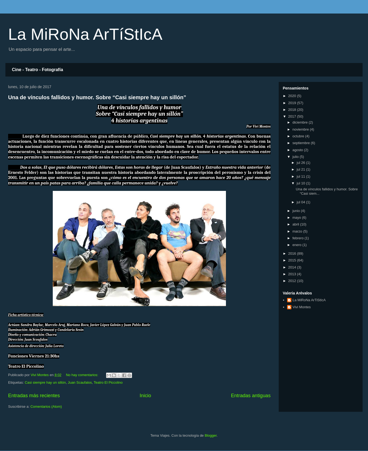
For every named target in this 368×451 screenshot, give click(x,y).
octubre (299, 136)
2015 (292, 260)
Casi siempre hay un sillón (45, 382)
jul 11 (301, 176)
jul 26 (301, 163)
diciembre (301, 122)
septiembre (302, 143)
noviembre (301, 129)
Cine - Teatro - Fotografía (37, 69)
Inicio (145, 395)
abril (296, 224)
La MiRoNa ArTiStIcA (309, 300)
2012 (292, 281)
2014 (292, 267)
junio (297, 211)
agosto (298, 150)
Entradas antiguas (251, 395)
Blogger (210, 435)
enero (298, 245)
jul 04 (301, 202)
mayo (297, 217)
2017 (292, 116)
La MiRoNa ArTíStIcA (85, 34)
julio (296, 157)
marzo (298, 231)
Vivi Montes (302, 307)
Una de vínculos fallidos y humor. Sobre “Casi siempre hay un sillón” (97, 97)
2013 (292, 274)
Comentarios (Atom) (46, 406)
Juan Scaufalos (80, 382)
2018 (292, 110)
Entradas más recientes (34, 395)
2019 (292, 103)
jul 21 (301, 169)
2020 (292, 96)
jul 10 (301, 183)
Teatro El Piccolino (108, 382)
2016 (292, 253)
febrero (299, 238)
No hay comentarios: (82, 375)
